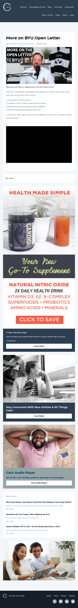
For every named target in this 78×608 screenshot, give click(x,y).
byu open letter (16, 44)
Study (58, 15)
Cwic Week (39, 416)
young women (41, 506)
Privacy (63, 596)
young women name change (54, 506)
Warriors (23, 7)
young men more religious (28, 506)
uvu (47, 530)
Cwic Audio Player (39, 483)
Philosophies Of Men (37, 7)
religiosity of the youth (13, 506)
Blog (50, 7)
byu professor (28, 44)
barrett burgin (10, 518)
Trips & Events (47, 15)
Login (72, 15)
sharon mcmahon (40, 530)
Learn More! (39, 346)
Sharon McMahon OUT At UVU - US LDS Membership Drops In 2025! (33, 526)
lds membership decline (27, 530)
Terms (56, 596)
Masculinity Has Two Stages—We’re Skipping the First (27, 514)
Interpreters (69, 7)
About (64, 15)
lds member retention (12, 530)
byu (7, 44)
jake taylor (18, 518)
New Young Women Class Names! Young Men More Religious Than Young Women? (39, 502)
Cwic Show (58, 7)
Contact (72, 596)
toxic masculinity (34, 518)
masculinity (25, 518)
